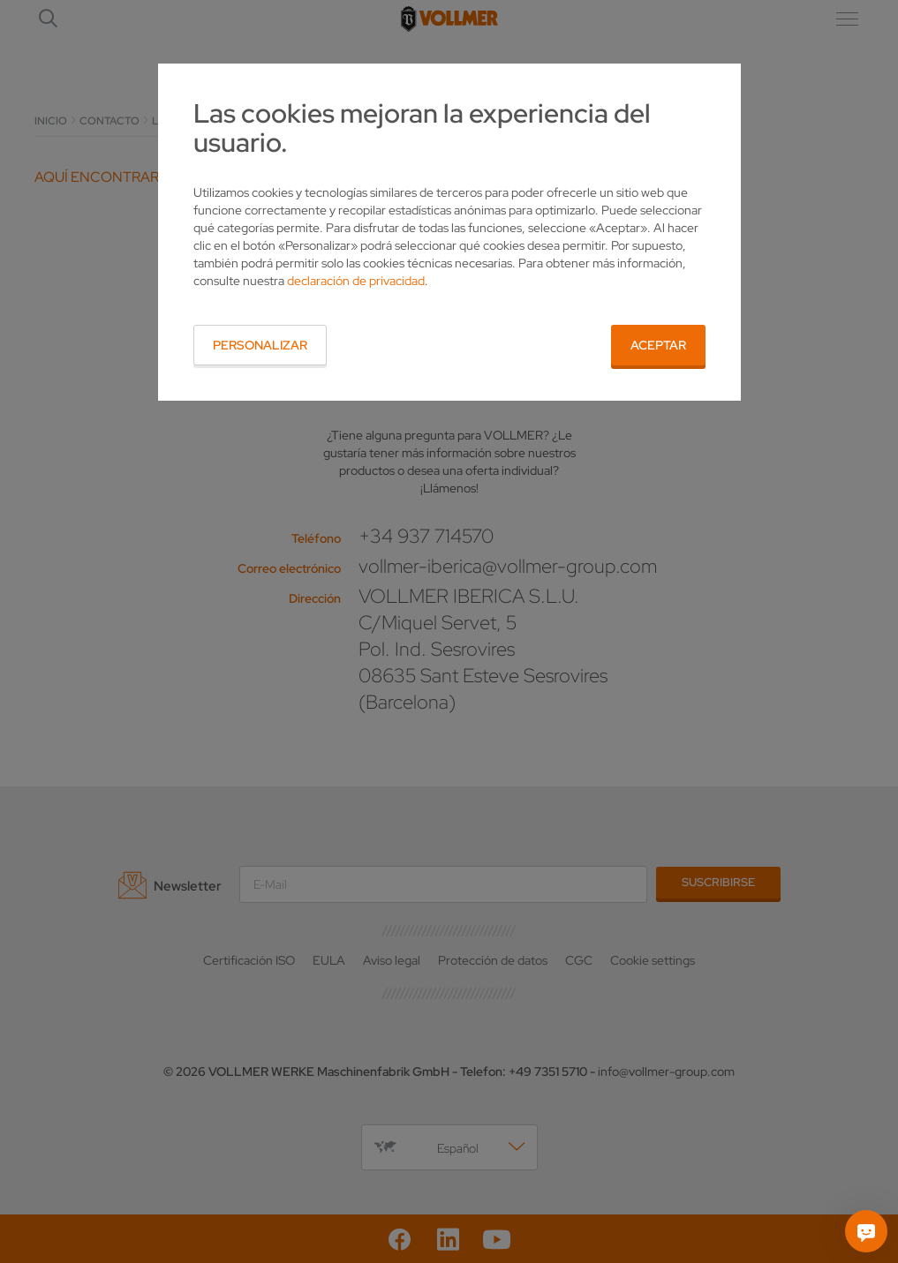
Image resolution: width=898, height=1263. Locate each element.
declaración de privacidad (356, 281)
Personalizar (260, 345)
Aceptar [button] (658, 345)
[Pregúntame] (866, 1231)
